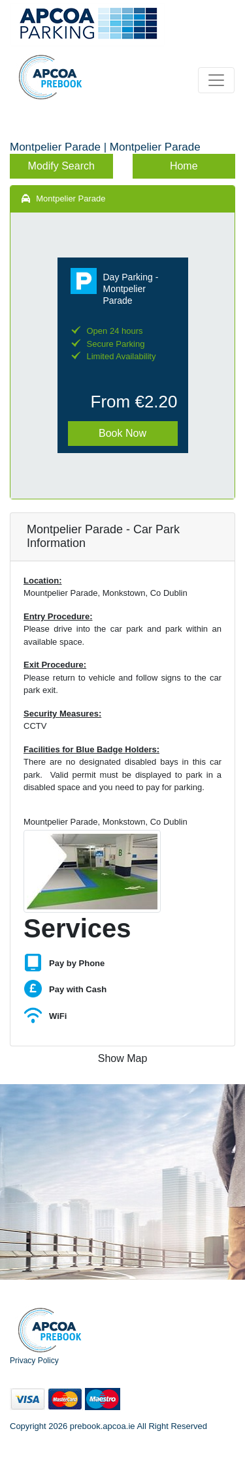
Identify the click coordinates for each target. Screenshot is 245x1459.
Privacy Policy (34, 1360)
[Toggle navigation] (216, 80)
